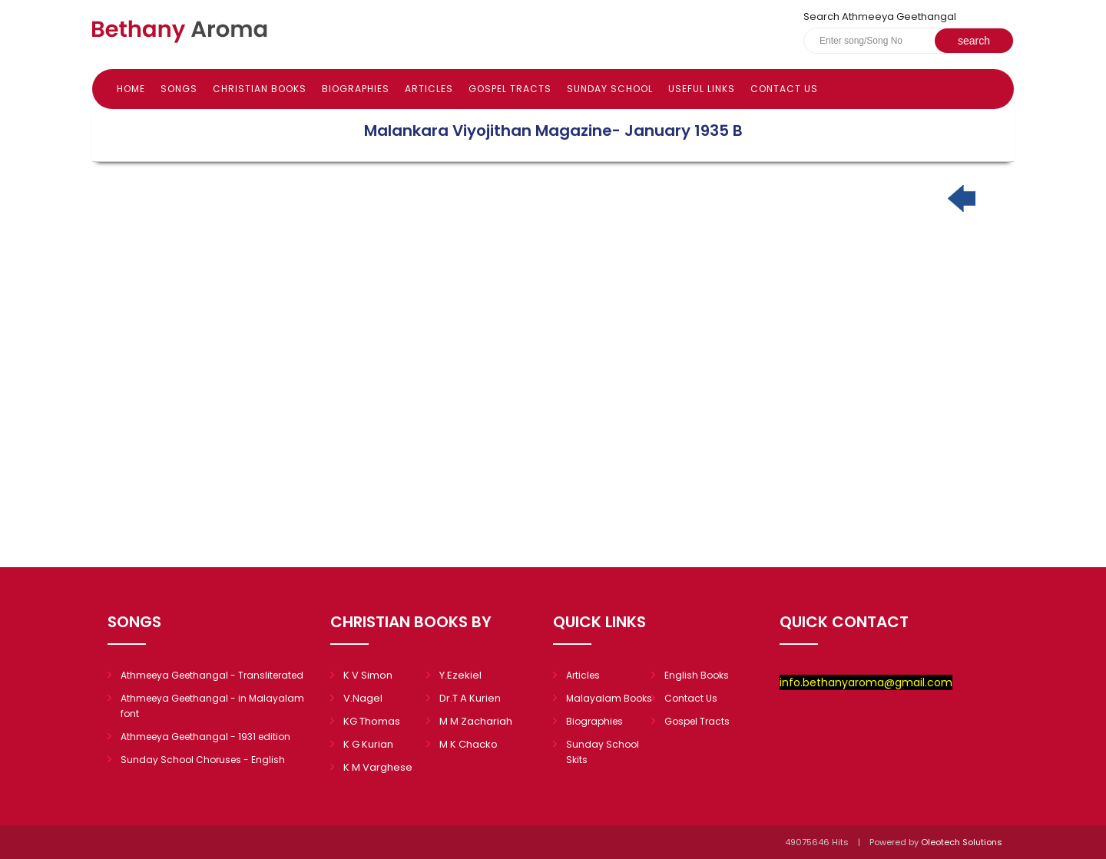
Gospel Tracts (510, 88)
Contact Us (784, 88)
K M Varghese (377, 767)
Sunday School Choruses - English (203, 759)
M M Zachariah (475, 721)
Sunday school (610, 88)
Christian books (259, 88)
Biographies (355, 88)
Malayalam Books (609, 698)
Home (131, 88)
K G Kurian (368, 744)
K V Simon (367, 675)
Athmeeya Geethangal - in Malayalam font (212, 706)
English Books (696, 675)
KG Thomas (371, 721)
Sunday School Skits (602, 752)
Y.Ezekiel (460, 675)
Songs (179, 88)
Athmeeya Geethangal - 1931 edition (205, 736)
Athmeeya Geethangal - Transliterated (212, 675)
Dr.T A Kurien (470, 698)
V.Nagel (362, 698)
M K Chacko (468, 744)
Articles (429, 88)
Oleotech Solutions (963, 842)
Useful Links (701, 88)
